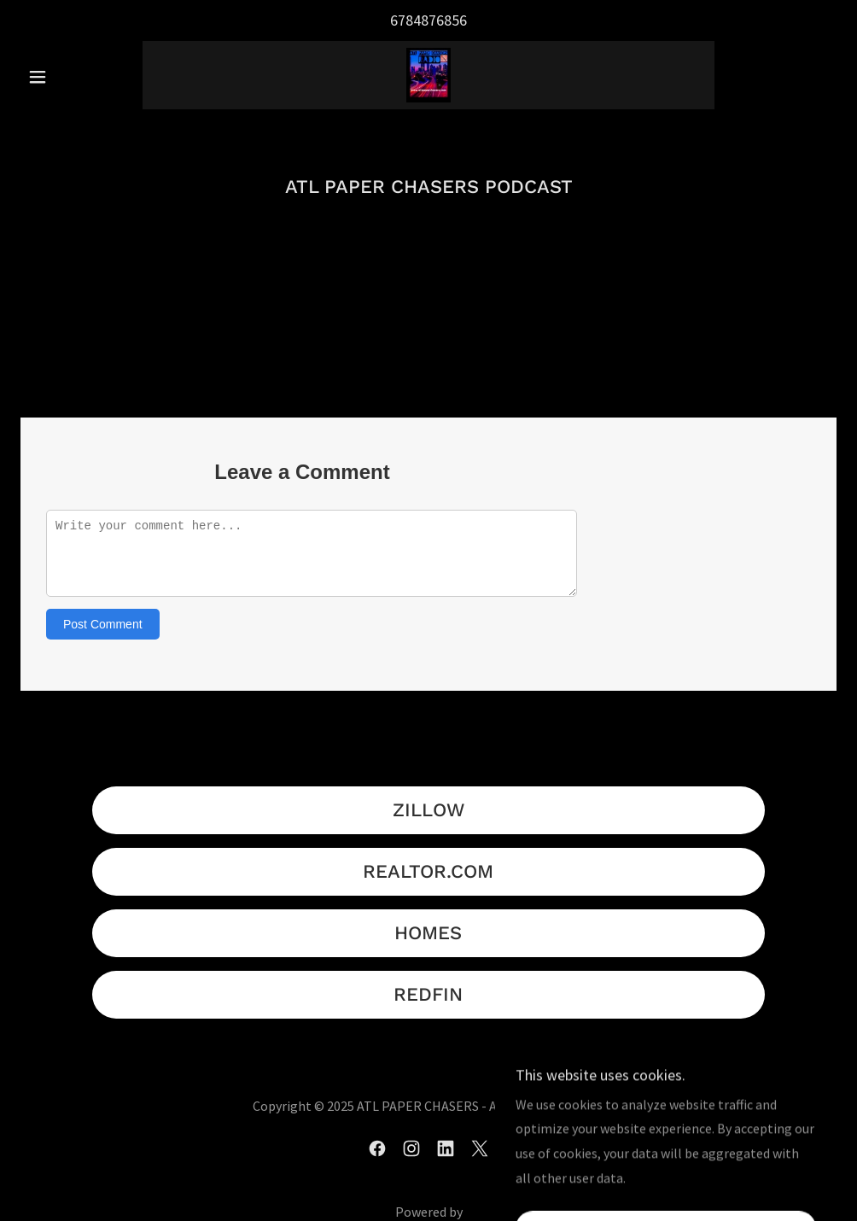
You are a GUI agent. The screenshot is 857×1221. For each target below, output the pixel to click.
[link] (428, 75)
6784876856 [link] (428, 20)
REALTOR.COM (428, 871)
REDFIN (428, 994)
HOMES (428, 933)
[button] (81, 77)
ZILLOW (428, 810)
